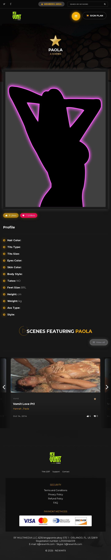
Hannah (17, 408)
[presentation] (4, 386)
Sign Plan (94, 15)
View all (99, 342)
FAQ (55, 502)
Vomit (16, 398)
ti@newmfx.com (46, 544)
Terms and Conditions (55, 490)
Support (56, 471)
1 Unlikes (28, 215)
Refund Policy (55, 498)
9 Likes (10, 215)
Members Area (51, 4)
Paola (26, 408)
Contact (65, 471)
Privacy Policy (55, 494)
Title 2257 (46, 471)
